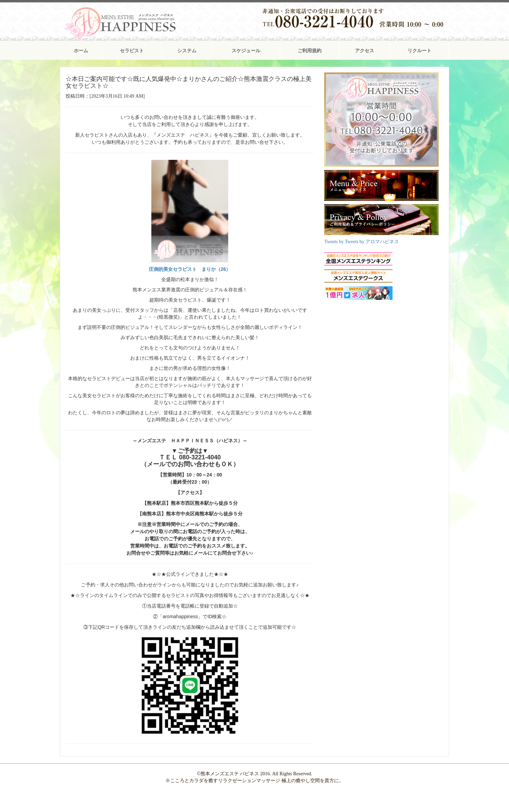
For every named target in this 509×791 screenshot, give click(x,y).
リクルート (419, 50)
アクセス (364, 50)
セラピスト (132, 50)
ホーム (81, 50)
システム (186, 50)
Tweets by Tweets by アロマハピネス (361, 241)
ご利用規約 (309, 50)
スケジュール (246, 50)
